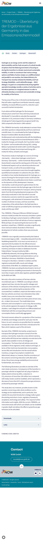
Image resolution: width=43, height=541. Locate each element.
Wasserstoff (32, 53)
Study (7, 53)
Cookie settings (6, 485)
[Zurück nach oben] (22, 466)
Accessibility (13, 482)
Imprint (19, 482)
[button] (3, 537)
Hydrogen (23, 53)
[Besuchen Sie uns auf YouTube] (35, 473)
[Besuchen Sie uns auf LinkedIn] (39, 473)
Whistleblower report (27, 482)
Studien (14, 53)
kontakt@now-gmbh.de (21, 459)
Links (21, 425)
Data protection (6, 482)
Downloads (21, 418)
